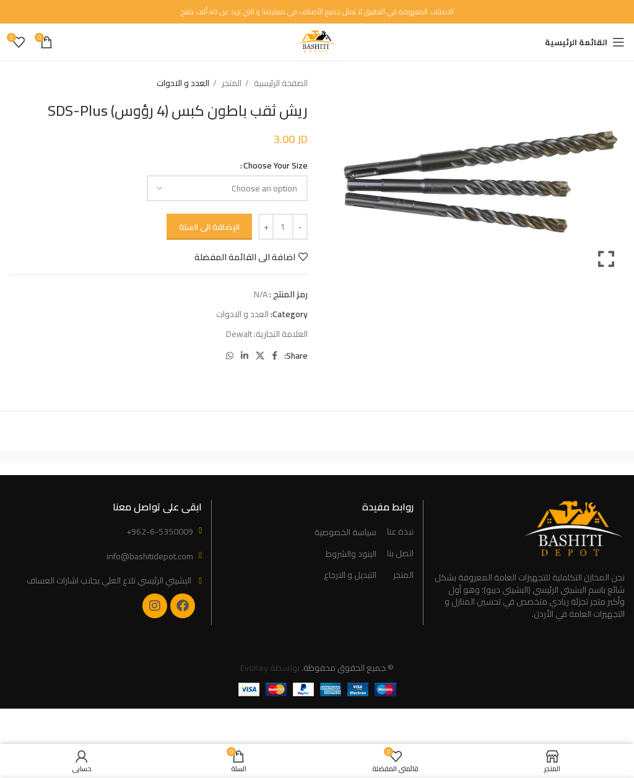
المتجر (230, 83)
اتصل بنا (400, 554)
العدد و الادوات (183, 83)
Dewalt (239, 334)
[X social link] (260, 355)
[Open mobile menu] (585, 42)
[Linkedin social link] (244, 355)
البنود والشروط (351, 554)
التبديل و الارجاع (350, 575)
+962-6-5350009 (159, 531)
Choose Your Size (275, 165)
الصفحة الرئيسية (280, 83)
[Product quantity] (283, 227)
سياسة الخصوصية (345, 533)
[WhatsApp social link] (229, 355)
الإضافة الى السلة (209, 226)
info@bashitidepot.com (149, 556)
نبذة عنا (400, 532)
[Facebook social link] (274, 355)
